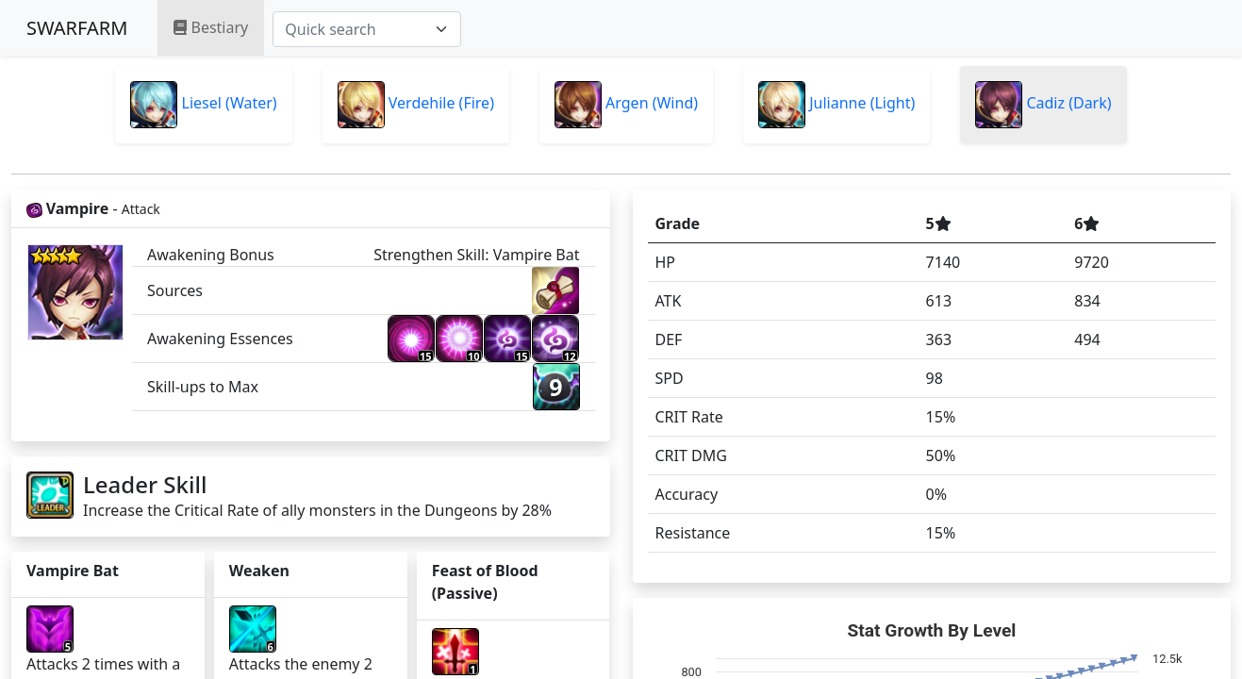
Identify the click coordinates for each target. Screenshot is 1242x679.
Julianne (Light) (836, 104)
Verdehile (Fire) (416, 104)
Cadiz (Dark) (1043, 104)
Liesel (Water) (203, 104)
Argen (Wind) (626, 104)
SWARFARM (76, 28)
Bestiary (211, 27)
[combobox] (367, 29)
